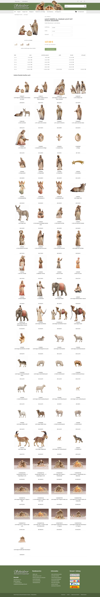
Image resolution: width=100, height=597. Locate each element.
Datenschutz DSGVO (75, 594)
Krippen (19, 11)
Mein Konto (17, 1)
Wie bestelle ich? (37, 575)
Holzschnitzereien (56, 579)
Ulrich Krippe (54, 584)
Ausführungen (27, 48)
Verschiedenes (50, 11)
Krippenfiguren (55, 580)
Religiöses (31, 11)
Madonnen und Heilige (40, 11)
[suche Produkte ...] (75, 6)
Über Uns (35, 574)
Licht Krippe (26, 14)
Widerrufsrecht (83, 594)
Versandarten (36, 582)
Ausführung (47, 27)
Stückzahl (47, 34)
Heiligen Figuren (55, 582)
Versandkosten (52, 44)
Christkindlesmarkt (56, 577)
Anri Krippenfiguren (56, 574)
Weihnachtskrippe (56, 585)
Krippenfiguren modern (18, 14)
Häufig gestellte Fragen (39, 577)
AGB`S (68, 594)
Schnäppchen (58, 11)
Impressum (63, 594)
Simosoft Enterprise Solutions (25, 594)
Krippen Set (24, 11)
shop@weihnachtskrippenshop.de (20, 584)
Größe (46, 30)
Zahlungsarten (36, 580)
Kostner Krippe (55, 575)
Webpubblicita (33, 594)
